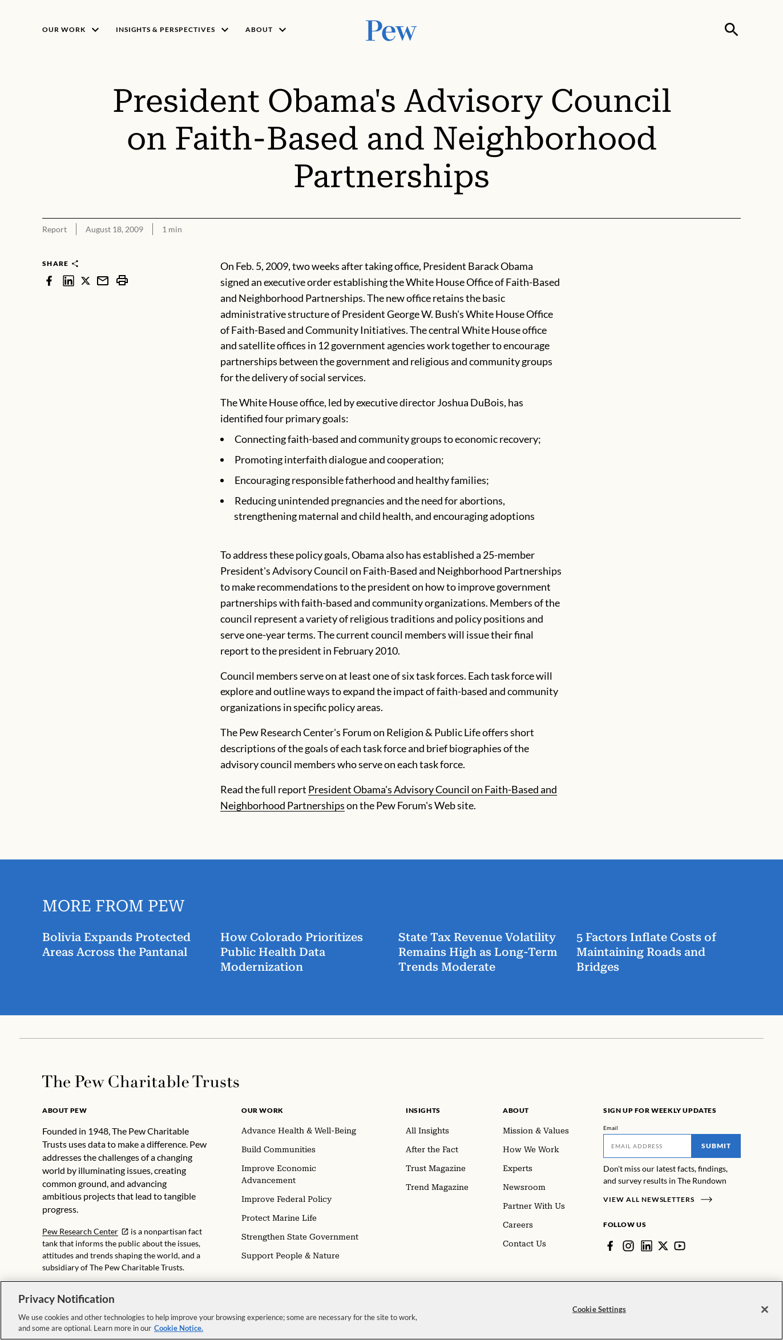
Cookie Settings (599, 1309)
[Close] (764, 1309)
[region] (391, 1310)
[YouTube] (680, 1246)
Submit (716, 1145)
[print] (122, 280)
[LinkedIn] (646, 1246)
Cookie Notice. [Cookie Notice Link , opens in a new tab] (178, 1328)
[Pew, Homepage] (391, 29)
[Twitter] (663, 1246)
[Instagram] (628, 1246)
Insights (423, 1110)
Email (611, 1128)
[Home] (140, 1081)
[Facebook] (610, 1246)
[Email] (647, 1146)
